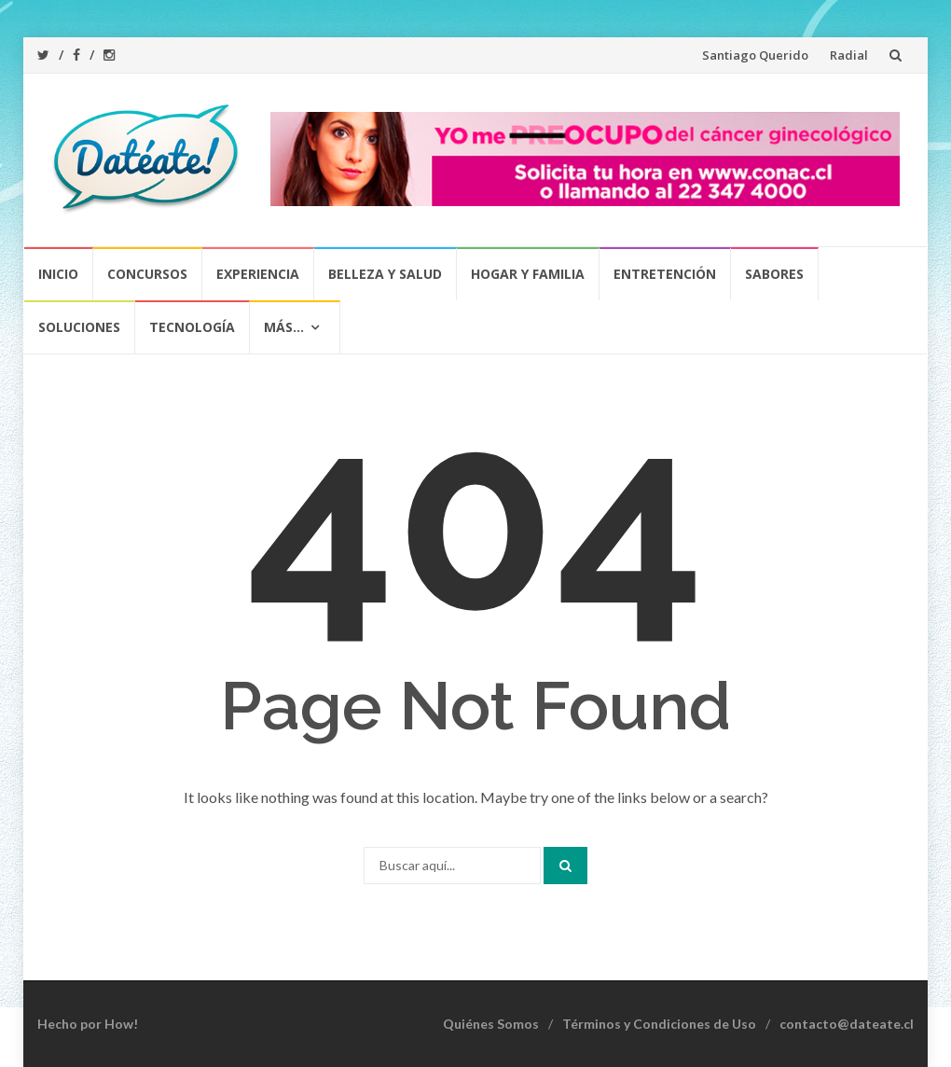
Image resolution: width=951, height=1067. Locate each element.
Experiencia (257, 274)
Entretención (664, 274)
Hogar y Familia (528, 274)
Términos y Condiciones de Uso (659, 1024)
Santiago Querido (755, 55)
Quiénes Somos (491, 1024)
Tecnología (192, 327)
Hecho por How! (87, 1024)
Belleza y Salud (385, 274)
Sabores (774, 274)
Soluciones (79, 327)
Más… (284, 327)
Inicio (58, 274)
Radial (849, 55)
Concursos (147, 274)
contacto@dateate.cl (846, 1024)
